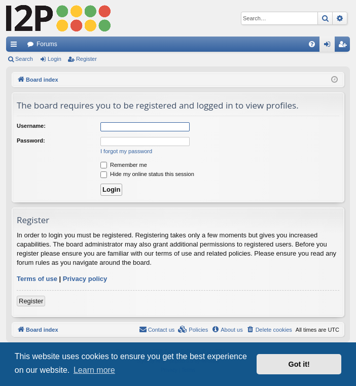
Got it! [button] (299, 364)
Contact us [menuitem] (157, 329)
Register (86, 59)
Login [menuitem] (329, 46)
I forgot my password (126, 151)
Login (54, 59)
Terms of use (37, 279)
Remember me (123, 165)
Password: (31, 140)
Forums (47, 44)
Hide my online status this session (147, 174)
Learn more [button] (94, 370)
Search (24, 59)
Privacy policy (85, 279)
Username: (31, 126)
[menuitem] (311, 44)
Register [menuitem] (344, 46)
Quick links (15, 46)
